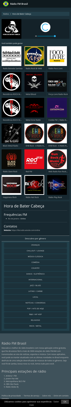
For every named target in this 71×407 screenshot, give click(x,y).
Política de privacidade (11, 395)
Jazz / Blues (35, 285)
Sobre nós (46, 395)
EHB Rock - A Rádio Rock (36, 145)
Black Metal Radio (10, 145)
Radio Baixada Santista (12, 68)
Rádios (6, 14)
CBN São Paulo (12, 384)
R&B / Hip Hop (35, 314)
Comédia (36, 262)
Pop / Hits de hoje (35, 308)
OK (65, 402)
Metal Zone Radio (33, 120)
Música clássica (35, 256)
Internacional (35, 280)
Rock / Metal (35, 326)
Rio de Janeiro (13, 218)
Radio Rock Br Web (34, 68)
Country (35, 268)
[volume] (46, 36)
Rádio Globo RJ (12, 387)
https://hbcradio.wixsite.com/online (26, 230)
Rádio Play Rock (55, 197)
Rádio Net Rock (32, 197)
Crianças (35, 245)
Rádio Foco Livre (55, 68)
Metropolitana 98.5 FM (15, 381)
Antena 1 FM (11, 376)
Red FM (29, 171)
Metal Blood (31, 94)
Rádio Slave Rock (10, 171)
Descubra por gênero (35, 238)
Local (35, 297)
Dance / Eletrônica (35, 274)
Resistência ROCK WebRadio (15, 94)
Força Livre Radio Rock (58, 94)
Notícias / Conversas (35, 303)
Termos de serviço (31, 395)
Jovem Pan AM (12, 378)
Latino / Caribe (35, 291)
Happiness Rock (9, 197)
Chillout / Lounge (35, 251)
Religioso (35, 320)
